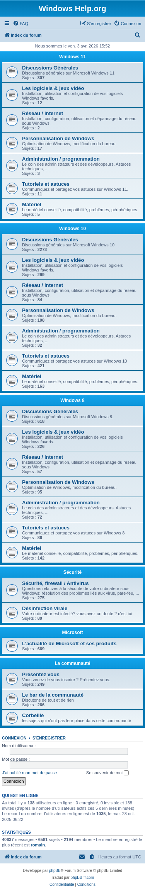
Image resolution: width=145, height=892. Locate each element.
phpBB (55, 870)
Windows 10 (72, 228)
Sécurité (72, 572)
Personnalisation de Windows (58, 138)
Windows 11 (72, 56)
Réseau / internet (42, 113)
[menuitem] (20, 23)
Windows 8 (72, 400)
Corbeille (33, 715)
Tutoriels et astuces (46, 184)
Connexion (14, 738)
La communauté (72, 663)
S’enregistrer (49, 738)
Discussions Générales (50, 68)
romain (38, 845)
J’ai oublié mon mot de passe (29, 772)
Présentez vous (41, 674)
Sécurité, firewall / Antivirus (55, 583)
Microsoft (72, 632)
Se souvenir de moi (107, 773)
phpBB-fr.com (82, 877)
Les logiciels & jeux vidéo (53, 88)
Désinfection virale (44, 608)
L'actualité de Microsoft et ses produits (69, 643)
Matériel (31, 204)
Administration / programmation (61, 159)
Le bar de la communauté (53, 695)
